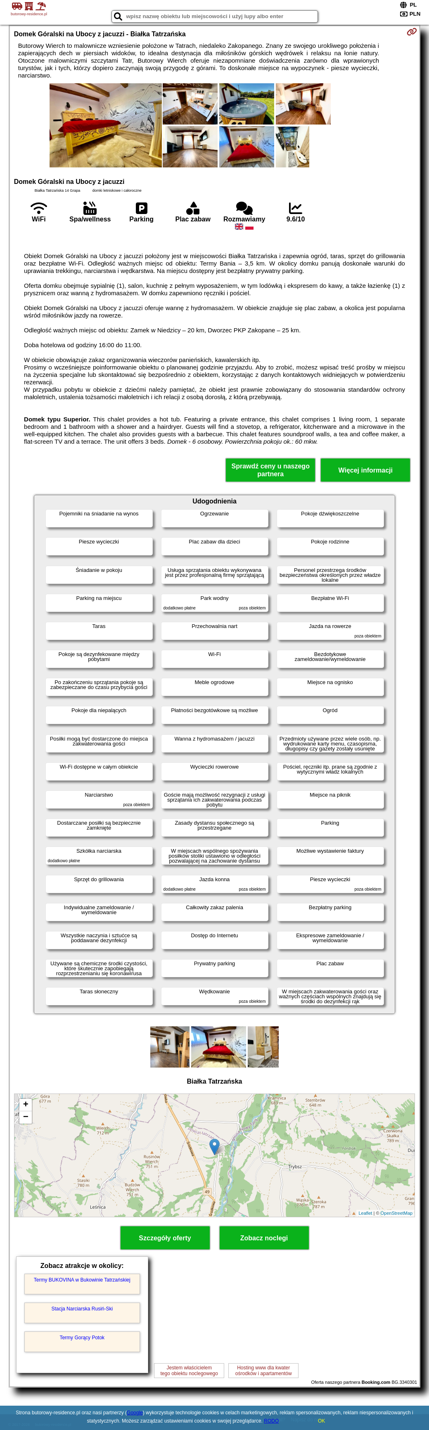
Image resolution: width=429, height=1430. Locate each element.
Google (135, 1413)
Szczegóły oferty (165, 1238)
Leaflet (365, 1213)
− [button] (25, 1117)
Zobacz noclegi (264, 1238)
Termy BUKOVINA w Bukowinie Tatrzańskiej (82, 1280)
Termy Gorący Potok (81, 1338)
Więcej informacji (365, 470)
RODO (271, 1421)
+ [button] (25, 1105)
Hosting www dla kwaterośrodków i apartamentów (263, 1370)
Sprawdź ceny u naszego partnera (271, 470)
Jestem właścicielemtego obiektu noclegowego (189, 1370)
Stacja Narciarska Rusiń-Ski (82, 1309)
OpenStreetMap (397, 1213)
